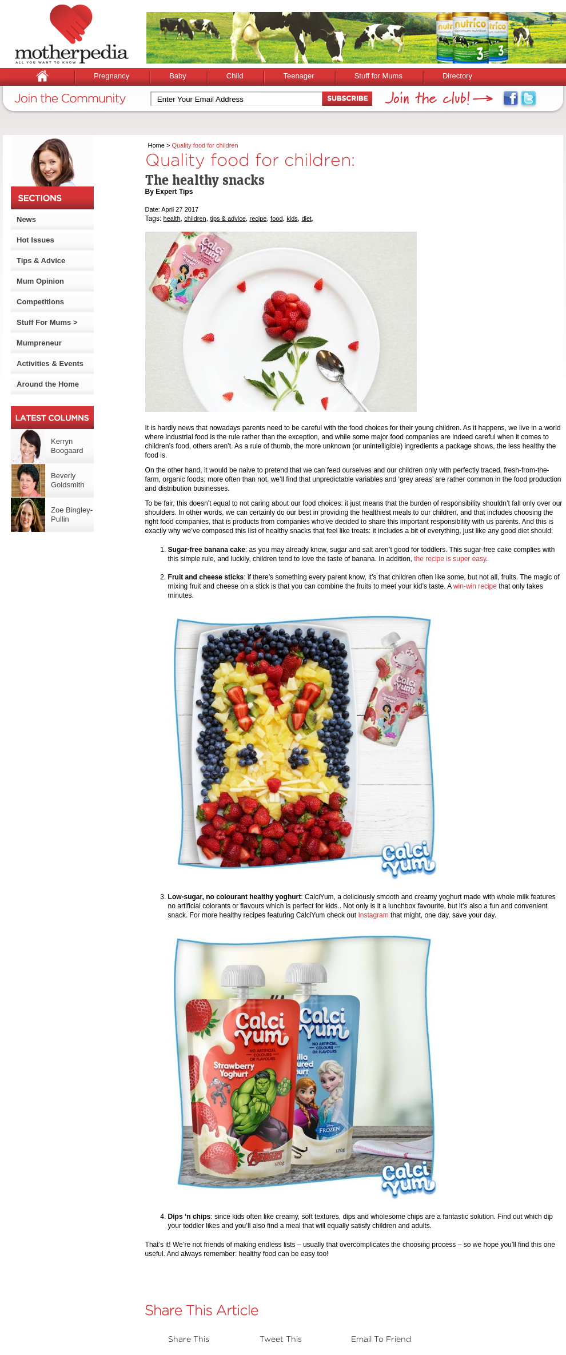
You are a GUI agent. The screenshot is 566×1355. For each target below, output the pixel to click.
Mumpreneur (39, 343)
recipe (257, 218)
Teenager (298, 75)
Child (235, 75)
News (26, 219)
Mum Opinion (40, 281)
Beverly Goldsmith (68, 480)
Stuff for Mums (378, 75)
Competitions (40, 301)
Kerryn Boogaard (67, 446)
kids (292, 218)
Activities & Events (50, 363)
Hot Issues (35, 240)
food (276, 218)
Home (156, 145)
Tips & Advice (41, 260)
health (172, 218)
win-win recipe (475, 586)
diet (306, 218)
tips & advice (227, 218)
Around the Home (48, 384)
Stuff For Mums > (47, 322)
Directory (457, 75)
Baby (177, 75)
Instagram (373, 915)
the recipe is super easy (450, 559)
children (195, 218)
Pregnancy (111, 75)
